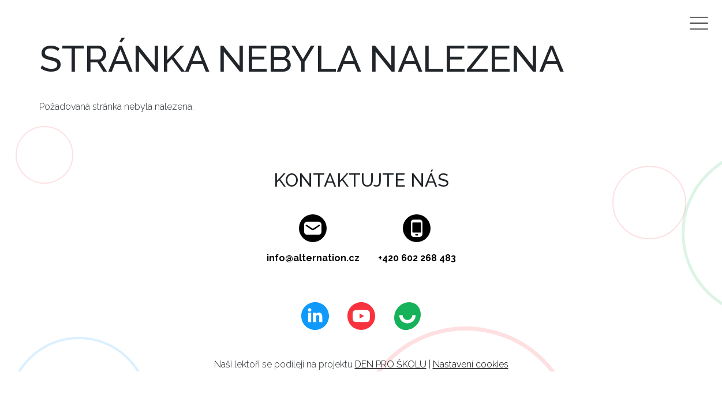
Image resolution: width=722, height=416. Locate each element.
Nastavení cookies (470, 364)
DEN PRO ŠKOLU (391, 364)
